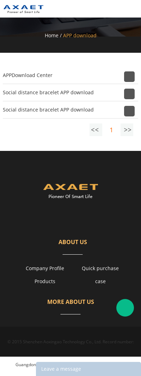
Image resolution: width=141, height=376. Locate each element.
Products (45, 281)
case (100, 281)
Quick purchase (100, 268)
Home (52, 35)
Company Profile (45, 268)
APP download (80, 35)
